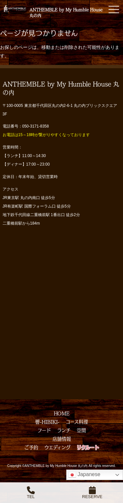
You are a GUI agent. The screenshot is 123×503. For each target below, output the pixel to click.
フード (44, 430)
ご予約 (31, 447)
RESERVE (92, 492)
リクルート (88, 447)
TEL (31, 492)
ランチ (64, 430)
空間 (81, 430)
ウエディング (57, 447)
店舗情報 (61, 438)
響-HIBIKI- (47, 421)
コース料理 (77, 421)
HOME (62, 413)
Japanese (84, 475)
